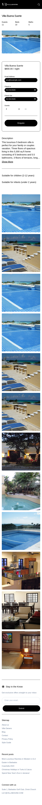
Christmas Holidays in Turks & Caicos (17, 769)
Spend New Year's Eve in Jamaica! (16, 773)
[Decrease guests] (27, 109)
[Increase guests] (20, 109)
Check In (8, 86)
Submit (21, 708)
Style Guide (6, 743)
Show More (7, 161)
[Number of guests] (7, 109)
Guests (7, 105)
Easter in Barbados (9, 762)
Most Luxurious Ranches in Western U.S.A (19, 759)
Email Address (10, 76)
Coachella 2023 (8, 766)
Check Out (8, 95)
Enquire (20, 123)
